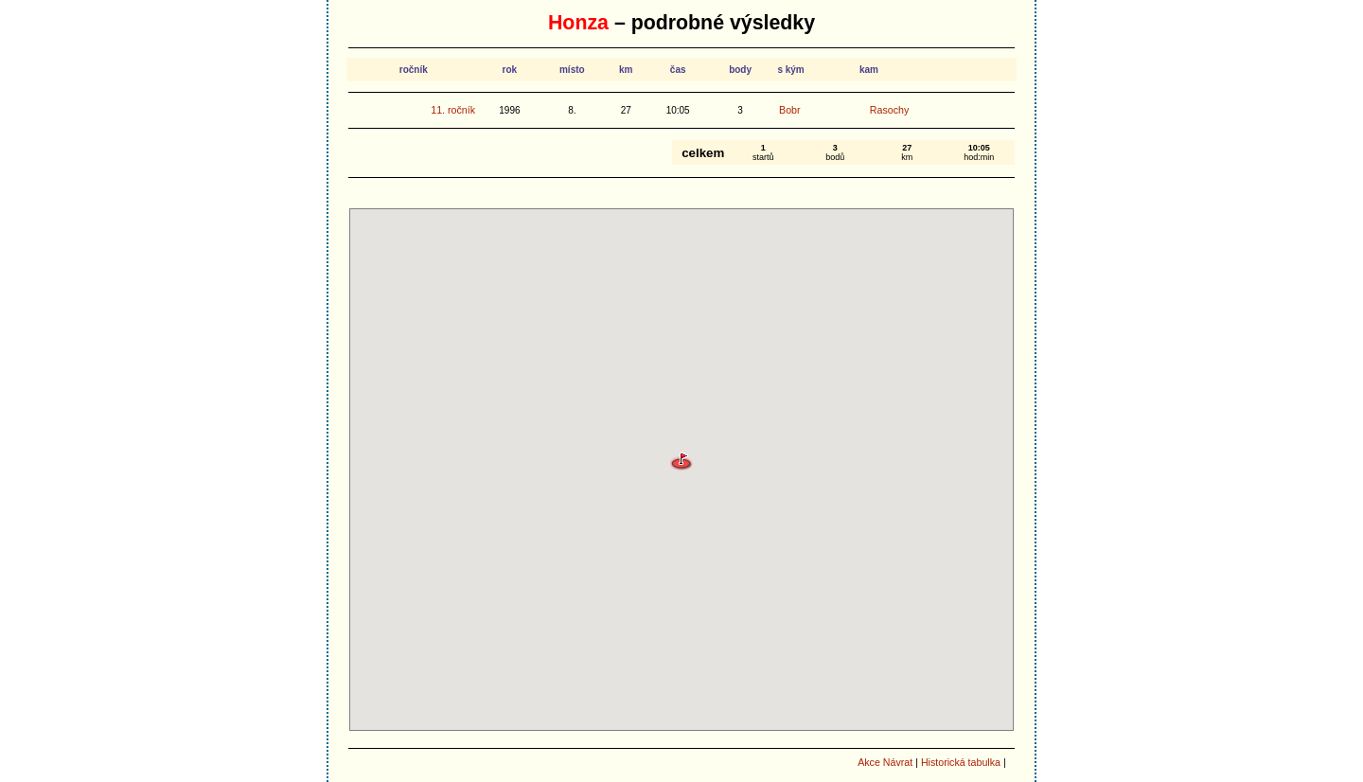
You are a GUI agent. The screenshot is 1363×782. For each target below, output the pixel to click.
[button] (682, 462)
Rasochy (889, 110)
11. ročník (453, 110)
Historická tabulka (960, 762)
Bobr (790, 110)
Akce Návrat (885, 762)
